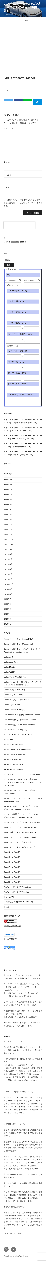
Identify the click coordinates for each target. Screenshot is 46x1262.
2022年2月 (8, 529)
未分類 (6, 907)
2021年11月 (8, 539)
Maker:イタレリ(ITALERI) (14, 690)
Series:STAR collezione (13, 744)
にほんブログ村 (10, 939)
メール (8, 175)
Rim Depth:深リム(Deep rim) (15, 729)
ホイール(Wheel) (11, 897)
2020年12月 (8, 584)
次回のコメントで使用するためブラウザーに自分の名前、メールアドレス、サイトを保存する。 (23, 203)
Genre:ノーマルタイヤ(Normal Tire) (18, 639)
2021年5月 (8, 564)
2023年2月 (8, 505)
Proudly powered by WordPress (16, 1256)
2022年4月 (8, 524)
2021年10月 (8, 544)
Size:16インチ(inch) (12, 862)
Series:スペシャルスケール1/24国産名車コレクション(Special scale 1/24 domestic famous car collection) (22, 782)
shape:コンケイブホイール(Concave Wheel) (22, 827)
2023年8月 (8, 485)
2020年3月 (8, 619)
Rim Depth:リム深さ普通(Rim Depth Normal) (22, 715)
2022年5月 (8, 519)
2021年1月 (8, 579)
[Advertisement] (23, 48)
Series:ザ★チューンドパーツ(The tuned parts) (23, 774)
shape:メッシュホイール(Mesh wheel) (19, 847)
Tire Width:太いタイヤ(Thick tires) (17, 887)
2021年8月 (8, 554)
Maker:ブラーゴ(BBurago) (14, 710)
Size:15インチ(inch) (12, 857)
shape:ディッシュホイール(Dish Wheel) (20, 837)
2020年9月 (8, 589)
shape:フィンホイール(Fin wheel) (17, 842)
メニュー (23, 20)
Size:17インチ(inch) (12, 867)
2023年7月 (8, 490)
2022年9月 (8, 509)
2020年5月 (8, 609)
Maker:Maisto (9, 667)
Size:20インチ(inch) (12, 882)
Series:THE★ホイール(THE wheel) (18, 749)
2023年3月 (8, 500)
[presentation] (19, 225)
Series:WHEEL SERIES (13, 769)
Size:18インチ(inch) (12, 872)
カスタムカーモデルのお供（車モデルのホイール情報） (22, 7)
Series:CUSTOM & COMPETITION (18, 734)
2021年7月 (8, 559)
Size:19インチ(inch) (12, 877)
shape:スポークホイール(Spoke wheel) (20, 832)
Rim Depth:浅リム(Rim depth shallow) (19, 725)
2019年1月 (8, 624)
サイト (6, 187)
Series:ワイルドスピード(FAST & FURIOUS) (22, 822)
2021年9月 (8, 549)
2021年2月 (8, 574)
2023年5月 (8, 495)
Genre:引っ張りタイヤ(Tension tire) (18, 644)
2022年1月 (8, 534)
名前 (7, 162)
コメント (8, 129)
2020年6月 (8, 604)
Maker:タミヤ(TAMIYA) (13, 695)
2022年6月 (8, 514)
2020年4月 (8, 614)
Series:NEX (8, 739)
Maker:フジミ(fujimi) (12, 705)
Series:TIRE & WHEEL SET (15, 754)
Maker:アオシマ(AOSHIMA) (15, 677)
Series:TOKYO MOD (12, 759)
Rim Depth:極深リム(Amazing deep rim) (20, 720)
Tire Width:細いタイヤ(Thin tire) (17, 892)
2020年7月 (8, 599)
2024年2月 (8, 480)
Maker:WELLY (9, 672)
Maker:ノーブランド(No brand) (16, 700)
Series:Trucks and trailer (14, 764)
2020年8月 (8, 594)
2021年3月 (8, 569)
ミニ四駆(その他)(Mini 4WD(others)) (18, 902)
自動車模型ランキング (12, 926)
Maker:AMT (8, 657)
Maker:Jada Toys (11, 662)
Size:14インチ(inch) (12, 852)
